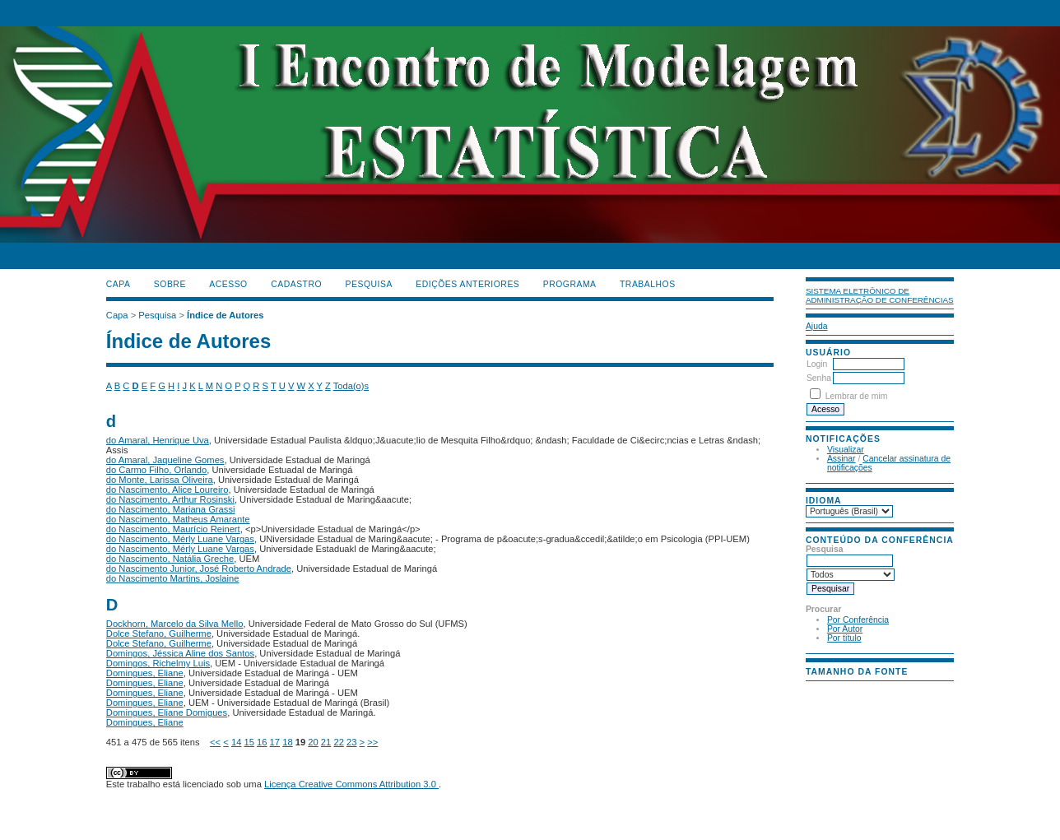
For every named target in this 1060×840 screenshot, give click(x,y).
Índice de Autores (225, 315)
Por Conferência (858, 619)
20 (313, 742)
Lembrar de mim (856, 396)
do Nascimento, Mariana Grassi (170, 509)
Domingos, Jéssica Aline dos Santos (180, 653)
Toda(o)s (351, 386)
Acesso (228, 284)
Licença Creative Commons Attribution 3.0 (351, 784)
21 (326, 742)
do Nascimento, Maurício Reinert (173, 529)
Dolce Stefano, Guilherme (159, 633)
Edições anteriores (467, 284)
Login (817, 364)
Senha (819, 378)
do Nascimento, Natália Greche (170, 559)
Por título (844, 638)
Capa (118, 284)
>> (372, 742)
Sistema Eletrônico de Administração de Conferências (880, 295)
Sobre (170, 284)
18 (287, 742)
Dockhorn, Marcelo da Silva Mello (175, 624)
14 (236, 742)
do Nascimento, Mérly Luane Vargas (180, 539)
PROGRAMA (570, 284)
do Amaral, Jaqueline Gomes (165, 460)
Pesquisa (369, 284)
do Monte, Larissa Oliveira (159, 480)
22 (338, 742)
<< (215, 742)
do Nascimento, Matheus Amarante (178, 519)
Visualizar (845, 449)
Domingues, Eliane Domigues (166, 712)
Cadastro (296, 284)
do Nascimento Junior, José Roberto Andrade (198, 568)
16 (262, 742)
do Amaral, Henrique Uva (157, 440)
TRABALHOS (648, 284)
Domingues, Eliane (145, 673)
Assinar (841, 458)
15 (248, 742)
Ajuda (817, 326)
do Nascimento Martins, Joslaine (172, 578)
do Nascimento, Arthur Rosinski (170, 499)
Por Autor (844, 628)
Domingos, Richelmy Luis (158, 663)
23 (351, 742)
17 (275, 742)
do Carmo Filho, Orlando (156, 470)
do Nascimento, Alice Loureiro (167, 489)
